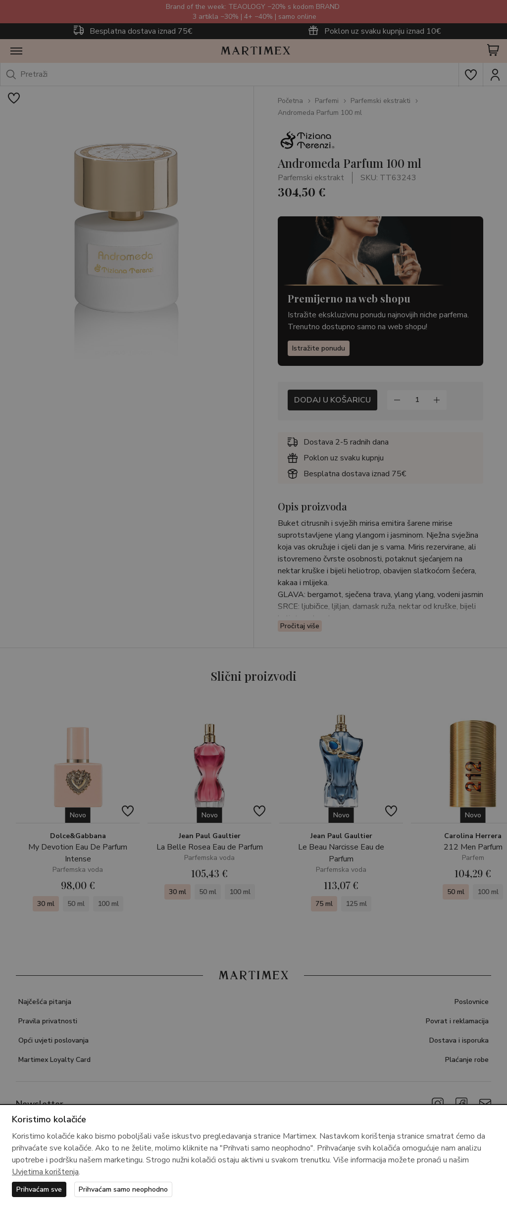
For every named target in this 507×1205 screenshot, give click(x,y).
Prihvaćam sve (39, 1189)
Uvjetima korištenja (45, 1171)
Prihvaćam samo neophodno (123, 1189)
